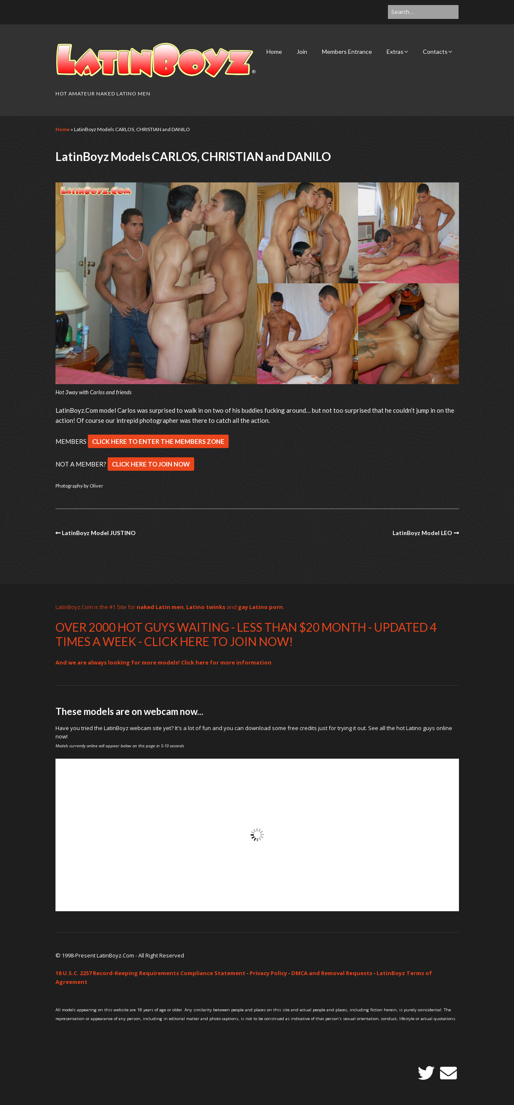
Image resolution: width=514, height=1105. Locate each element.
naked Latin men (160, 607)
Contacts (435, 51)
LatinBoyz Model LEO (422, 532)
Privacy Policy (268, 973)
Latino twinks (205, 607)
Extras (395, 51)
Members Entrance (347, 51)
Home (274, 51)
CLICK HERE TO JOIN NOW (151, 464)
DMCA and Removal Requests (331, 973)
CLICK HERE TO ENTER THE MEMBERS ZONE (158, 441)
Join (302, 51)
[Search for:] (423, 12)
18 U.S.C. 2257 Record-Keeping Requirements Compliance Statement (150, 973)
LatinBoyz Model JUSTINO (99, 532)
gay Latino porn (260, 607)
